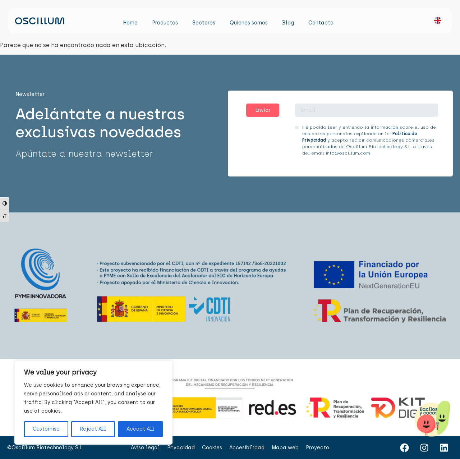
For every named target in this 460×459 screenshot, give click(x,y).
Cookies (212, 448)
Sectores (203, 23)
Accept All (140, 429)
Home (130, 23)
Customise (46, 429)
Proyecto (317, 448)
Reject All (93, 429)
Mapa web (285, 448)
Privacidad (181, 448)
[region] (93, 403)
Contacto (321, 23)
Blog (288, 23)
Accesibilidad (246, 448)
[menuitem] (434, 22)
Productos (165, 23)
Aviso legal (145, 448)
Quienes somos (249, 23)
